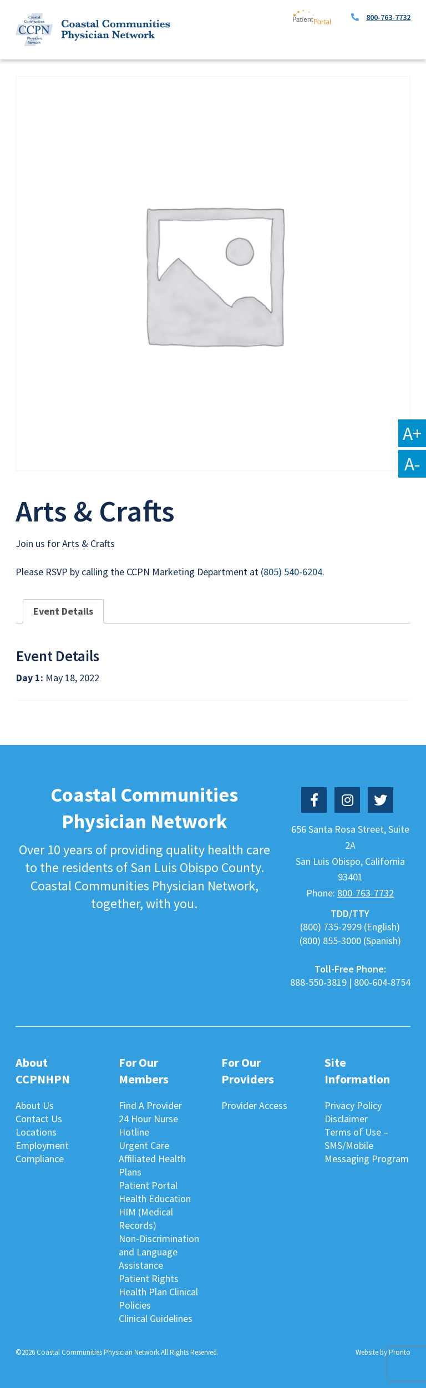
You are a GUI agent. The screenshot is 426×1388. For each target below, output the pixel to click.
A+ (412, 433)
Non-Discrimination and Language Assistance (159, 1252)
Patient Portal (148, 1185)
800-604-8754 (382, 982)
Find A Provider (150, 1105)
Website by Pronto (383, 1352)
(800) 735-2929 (331, 926)
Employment (42, 1145)
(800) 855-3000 (330, 940)
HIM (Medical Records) (146, 1218)
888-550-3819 (318, 982)
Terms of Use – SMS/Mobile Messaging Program (366, 1145)
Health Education (155, 1198)
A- (412, 463)
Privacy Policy (353, 1105)
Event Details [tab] (63, 611)
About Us (35, 1105)
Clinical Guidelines (155, 1318)
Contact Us (39, 1118)
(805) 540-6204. (292, 571)
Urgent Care (144, 1145)
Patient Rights (149, 1278)
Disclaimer (346, 1118)
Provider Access (254, 1105)
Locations (36, 1132)
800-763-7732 (388, 17)
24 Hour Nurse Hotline (148, 1125)
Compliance (40, 1158)
